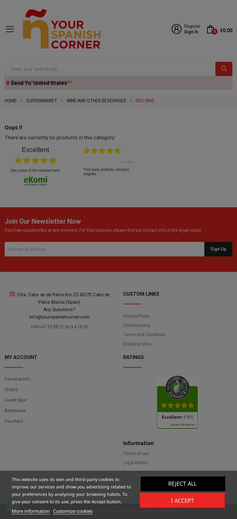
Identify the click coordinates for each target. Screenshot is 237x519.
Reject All (182, 483)
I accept (182, 500)
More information (31, 511)
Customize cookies (73, 511)
